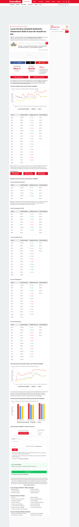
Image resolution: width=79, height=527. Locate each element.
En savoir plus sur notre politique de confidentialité (19, 474)
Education (30, 4)
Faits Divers (23, 4)
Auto (53, 1)
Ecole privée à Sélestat (35, 504)
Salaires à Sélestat (34, 497)
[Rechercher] (63, 4)
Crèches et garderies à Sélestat (37, 502)
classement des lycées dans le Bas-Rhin (21, 83)
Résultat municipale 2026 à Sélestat (18, 513)
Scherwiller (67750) (15, 491)
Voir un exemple (65, 29)
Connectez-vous (38, 446)
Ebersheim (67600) (15, 492)
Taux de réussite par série (43, 70)
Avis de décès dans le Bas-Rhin (17, 499)
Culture (41, 1)
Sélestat (25, 26)
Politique (12, 4)
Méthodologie (31, 70)
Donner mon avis (23, 433)
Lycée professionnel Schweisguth (30, 46)
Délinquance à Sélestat (16, 500)
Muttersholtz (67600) (35, 491)
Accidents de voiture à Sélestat (17, 507)
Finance (48, 1)
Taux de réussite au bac (43, 69)
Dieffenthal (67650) (35, 492)
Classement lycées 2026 (17, 26)
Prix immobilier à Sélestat (36, 507)
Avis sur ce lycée (42, 73)
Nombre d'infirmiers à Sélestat (17, 505)
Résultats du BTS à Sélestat (36, 515)
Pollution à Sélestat (15, 502)
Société (17, 4)
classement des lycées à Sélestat (34, 37)
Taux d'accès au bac (42, 72)
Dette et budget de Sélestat (36, 499)
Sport (34, 1)
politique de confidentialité (24, 458)
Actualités (27, 1)
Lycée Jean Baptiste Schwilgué (35, 47)
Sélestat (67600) (14, 489)
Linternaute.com (54, 29)
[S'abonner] (59, 31)
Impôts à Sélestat (34, 500)
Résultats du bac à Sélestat (17, 515)
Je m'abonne (28, 472)
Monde (35, 4)
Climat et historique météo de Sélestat (19, 509)
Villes (40, 4)
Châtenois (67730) (34, 489)
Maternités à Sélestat (35, 505)
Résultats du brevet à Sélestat (37, 513)
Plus (59, 1)
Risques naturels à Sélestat (17, 504)
